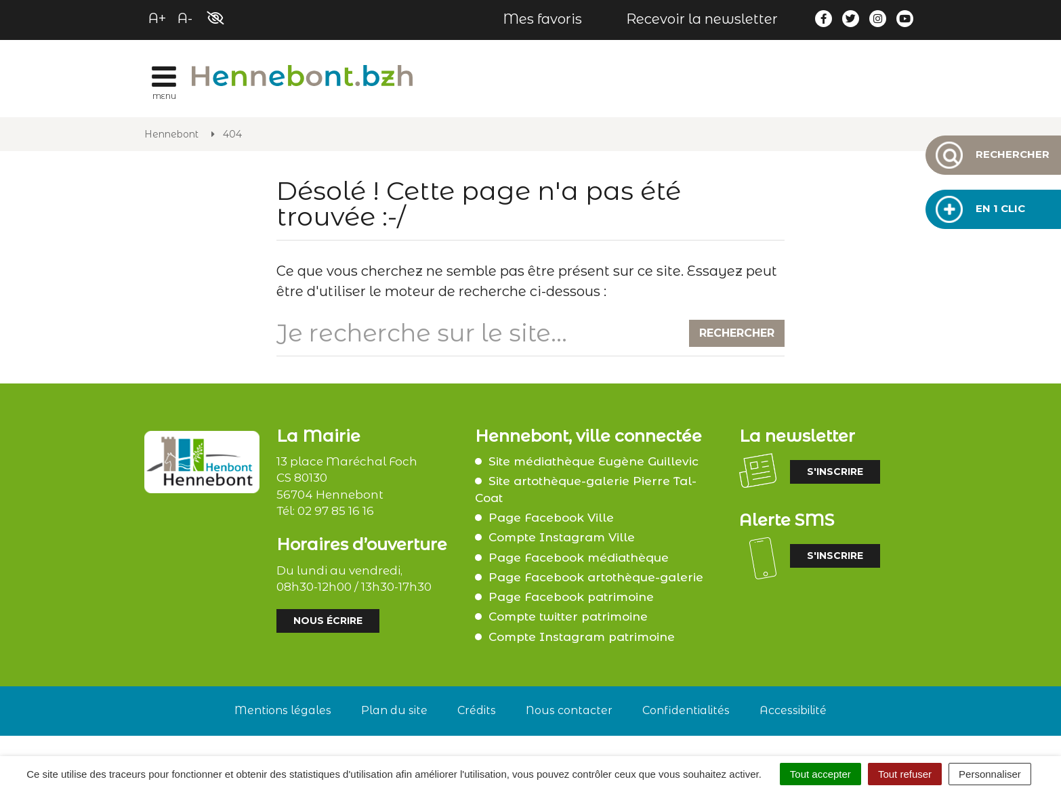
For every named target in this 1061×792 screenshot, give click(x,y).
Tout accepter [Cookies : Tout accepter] (820, 774)
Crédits (476, 710)
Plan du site (394, 710)
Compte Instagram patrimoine (581, 637)
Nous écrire (327, 620)
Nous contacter (569, 710)
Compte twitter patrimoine (568, 616)
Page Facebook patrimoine (571, 597)
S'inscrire (835, 471)
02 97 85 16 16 (335, 511)
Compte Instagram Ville (561, 537)
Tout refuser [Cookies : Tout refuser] (905, 774)
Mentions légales (282, 710)
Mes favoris (542, 19)
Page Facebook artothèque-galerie (595, 577)
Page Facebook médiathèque (578, 557)
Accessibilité (793, 710)
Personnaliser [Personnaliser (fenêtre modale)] (990, 774)
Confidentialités (686, 710)
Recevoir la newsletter (702, 19)
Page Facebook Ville (551, 517)
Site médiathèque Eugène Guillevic (593, 461)
